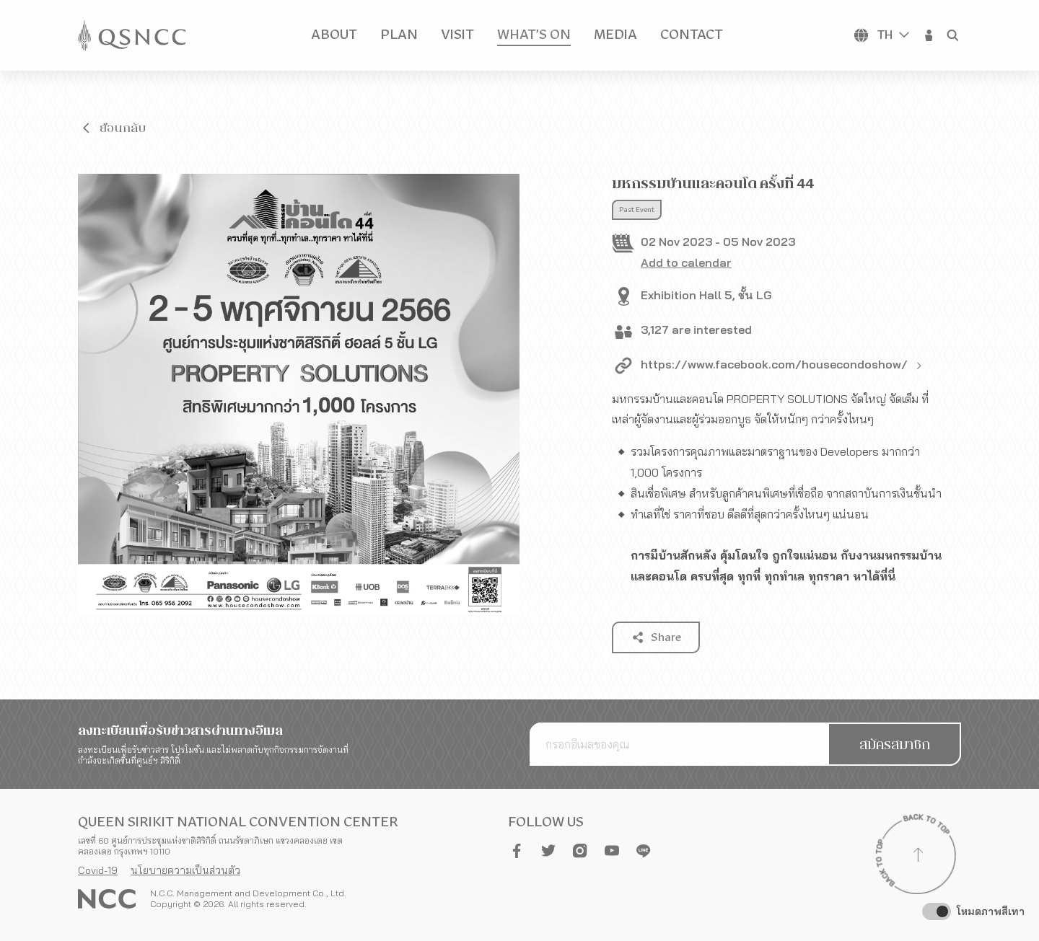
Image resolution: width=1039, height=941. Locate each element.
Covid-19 (98, 870)
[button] (929, 35)
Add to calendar (686, 262)
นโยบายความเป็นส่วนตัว (185, 870)
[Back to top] (917, 856)
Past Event (636, 209)
